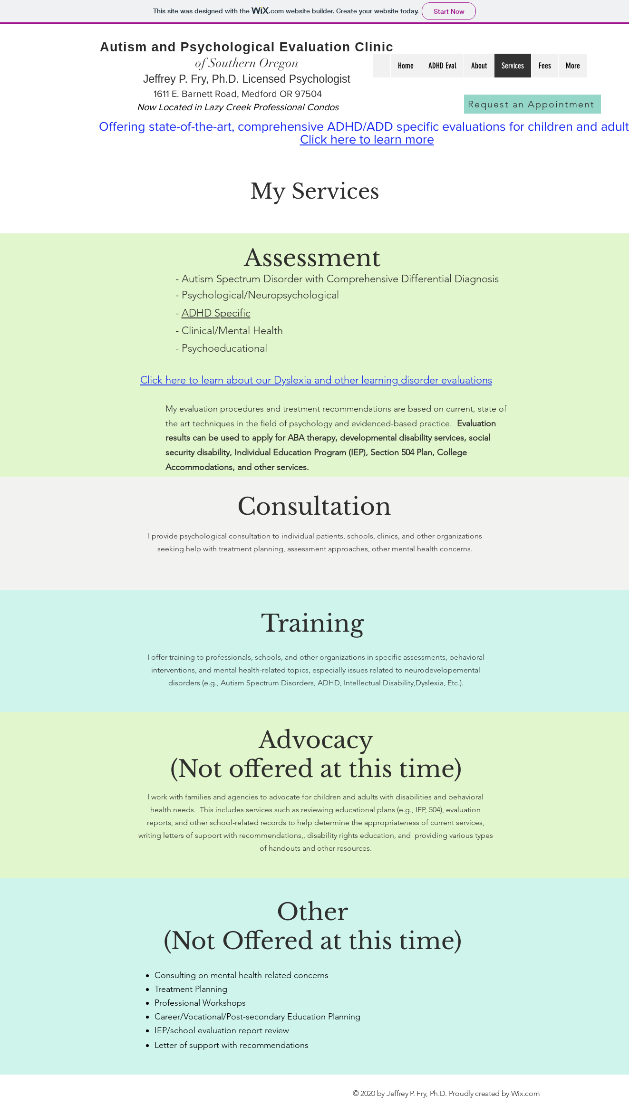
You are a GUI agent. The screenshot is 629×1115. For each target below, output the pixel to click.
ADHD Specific (216, 313)
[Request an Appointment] (532, 104)
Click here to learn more (367, 139)
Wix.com (525, 1093)
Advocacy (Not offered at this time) (316, 754)
